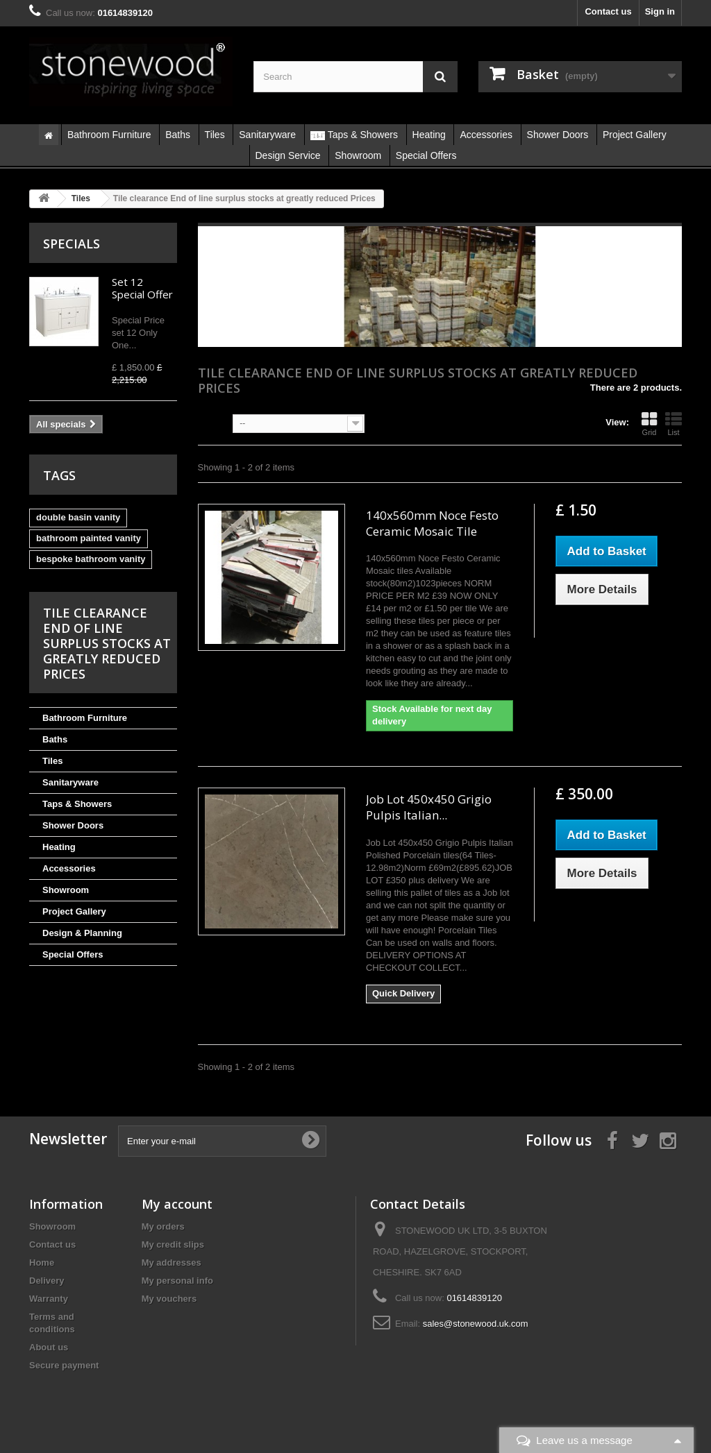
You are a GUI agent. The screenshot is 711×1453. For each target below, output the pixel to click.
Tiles (52, 761)
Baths (54, 739)
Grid (649, 423)
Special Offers (72, 954)
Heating (59, 847)
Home (41, 1262)
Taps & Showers (77, 804)
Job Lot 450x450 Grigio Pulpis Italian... (429, 807)
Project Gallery (74, 911)
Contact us (608, 11)
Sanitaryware (70, 782)
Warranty (48, 1298)
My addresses (171, 1262)
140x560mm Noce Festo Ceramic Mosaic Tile (432, 523)
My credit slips (173, 1244)
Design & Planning (82, 933)
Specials (71, 243)
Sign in (660, 11)
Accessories (69, 868)
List (673, 423)
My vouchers (169, 1298)
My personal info (177, 1280)
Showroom (65, 890)
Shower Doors (72, 825)
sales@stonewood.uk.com (475, 1323)
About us (48, 1347)
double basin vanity (78, 517)
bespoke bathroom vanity (90, 559)
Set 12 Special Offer (142, 288)
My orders (163, 1226)
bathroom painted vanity (88, 538)
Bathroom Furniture (84, 718)
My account (177, 1204)
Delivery (47, 1280)
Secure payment (64, 1365)
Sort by (213, 422)
